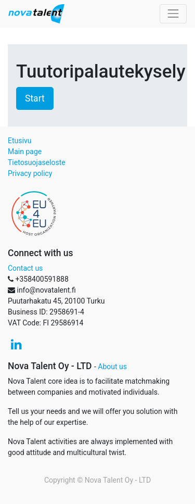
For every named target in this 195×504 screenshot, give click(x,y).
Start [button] (35, 98)
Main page (25, 151)
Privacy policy (30, 173)
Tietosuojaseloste (37, 162)
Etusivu (19, 140)
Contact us (25, 268)
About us (112, 366)
